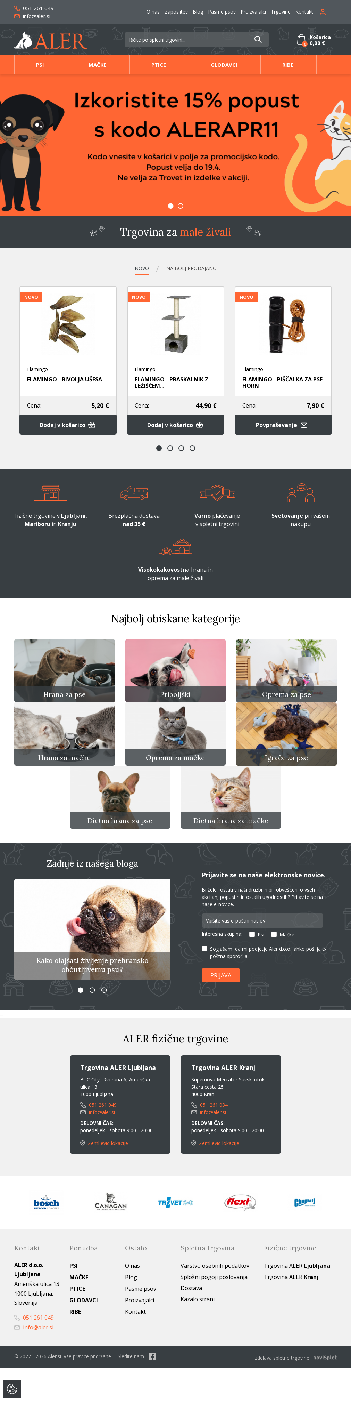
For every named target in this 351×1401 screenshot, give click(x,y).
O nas (153, 11)
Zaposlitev (176, 11)
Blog (198, 11)
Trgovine (281, 11)
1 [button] (171, 206)
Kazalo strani (198, 1334)
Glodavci (224, 64)
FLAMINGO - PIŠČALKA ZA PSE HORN (282, 383)
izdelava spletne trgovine (281, 1391)
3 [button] (181, 451)
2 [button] (180, 206)
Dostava (191, 1323)
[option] (175, 145)
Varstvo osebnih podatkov (215, 1300)
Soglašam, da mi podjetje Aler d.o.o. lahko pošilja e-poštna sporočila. (268, 987)
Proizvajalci (253, 11)
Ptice (158, 64)
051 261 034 (209, 1139)
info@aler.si (32, 16)
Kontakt (304, 11)
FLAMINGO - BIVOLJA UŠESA (64, 379)
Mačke (98, 64)
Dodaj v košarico (68, 428)
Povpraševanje (283, 428)
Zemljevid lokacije (104, 1178)
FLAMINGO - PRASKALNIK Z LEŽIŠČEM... (171, 383)
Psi (40, 64)
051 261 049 (34, 8)
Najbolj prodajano (194, 268)
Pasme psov (222, 11)
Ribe (287, 64)
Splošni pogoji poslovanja (214, 1311)
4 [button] (192, 451)
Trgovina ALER (297, 1300)
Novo (132, 268)
